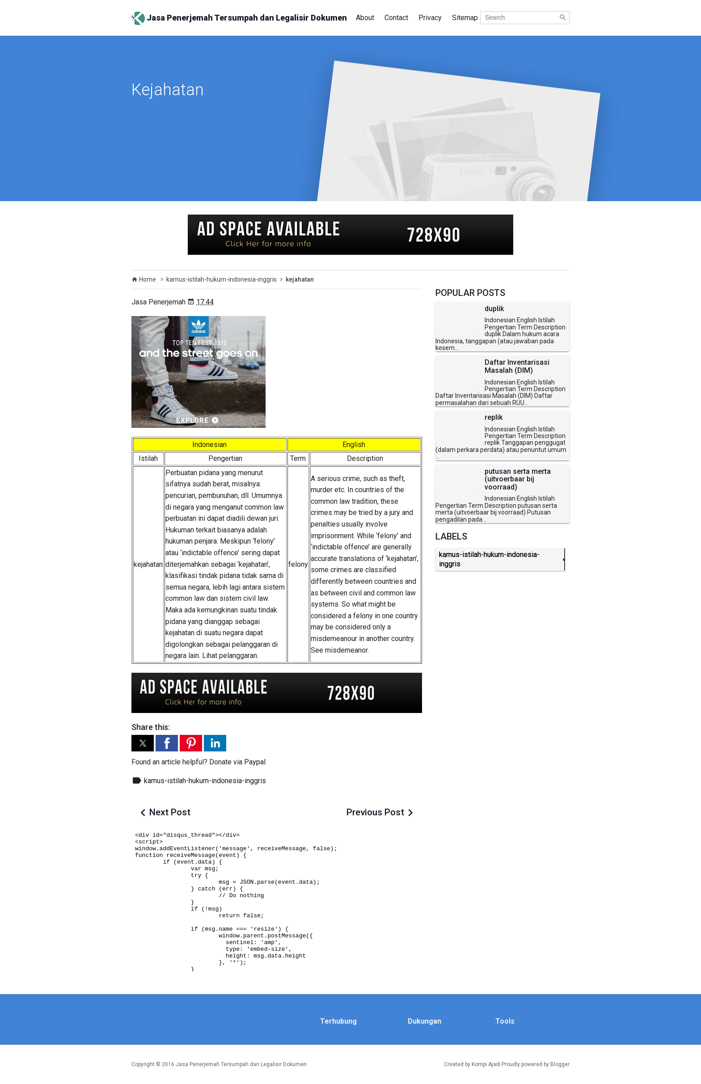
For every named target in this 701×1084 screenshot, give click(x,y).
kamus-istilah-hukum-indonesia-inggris (205, 780)
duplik (494, 309)
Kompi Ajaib (486, 1064)
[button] (142, 743)
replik (494, 417)
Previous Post (375, 812)
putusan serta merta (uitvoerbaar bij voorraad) (518, 479)
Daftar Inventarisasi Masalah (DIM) (517, 366)
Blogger (560, 1064)
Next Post (169, 812)
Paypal (255, 762)
